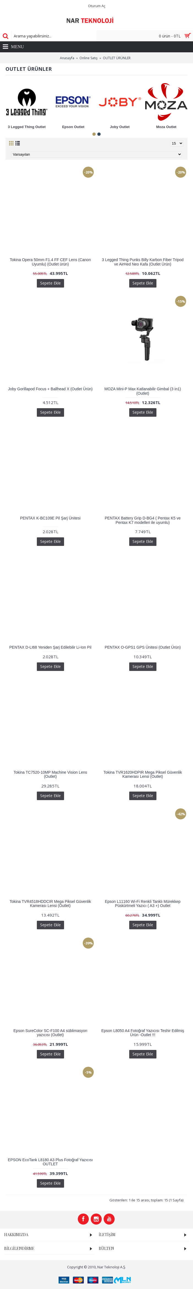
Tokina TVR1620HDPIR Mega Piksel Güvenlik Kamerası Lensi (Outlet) (142, 774)
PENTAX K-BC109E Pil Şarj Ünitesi (50, 518)
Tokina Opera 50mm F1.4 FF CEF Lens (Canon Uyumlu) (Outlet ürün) (50, 262)
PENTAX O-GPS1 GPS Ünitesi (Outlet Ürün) (143, 647)
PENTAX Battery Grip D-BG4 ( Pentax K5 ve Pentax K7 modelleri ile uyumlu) (143, 520)
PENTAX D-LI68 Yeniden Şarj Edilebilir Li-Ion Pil (50, 647)
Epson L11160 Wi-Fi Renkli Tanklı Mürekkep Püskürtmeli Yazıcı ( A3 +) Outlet (142, 903)
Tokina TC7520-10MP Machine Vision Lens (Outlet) (50, 774)
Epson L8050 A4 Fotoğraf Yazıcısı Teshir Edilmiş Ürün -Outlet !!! (142, 1032)
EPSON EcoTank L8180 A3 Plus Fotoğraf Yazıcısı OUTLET (50, 1162)
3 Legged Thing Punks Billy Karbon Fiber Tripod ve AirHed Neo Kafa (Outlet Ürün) (142, 262)
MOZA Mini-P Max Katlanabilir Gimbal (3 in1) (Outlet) (142, 391)
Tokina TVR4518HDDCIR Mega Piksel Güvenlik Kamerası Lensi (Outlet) (50, 903)
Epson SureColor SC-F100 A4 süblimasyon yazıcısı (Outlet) (50, 1032)
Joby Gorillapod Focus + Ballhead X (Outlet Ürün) (50, 389)
